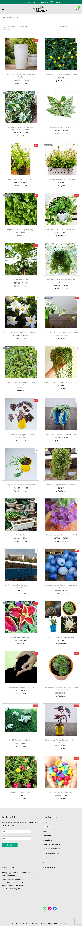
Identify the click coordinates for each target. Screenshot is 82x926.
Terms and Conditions (51, 853)
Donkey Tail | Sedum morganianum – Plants (61, 435)
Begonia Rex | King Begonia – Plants (21, 435)
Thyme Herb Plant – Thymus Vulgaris (61, 179)
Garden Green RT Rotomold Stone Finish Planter (21, 76)
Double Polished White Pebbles (20, 740)
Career (45, 831)
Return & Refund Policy (51, 849)
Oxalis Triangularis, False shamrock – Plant (61, 535)
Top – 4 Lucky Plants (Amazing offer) (61, 637)
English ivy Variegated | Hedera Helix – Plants (61, 332)
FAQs (44, 862)
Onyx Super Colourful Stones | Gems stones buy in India (61, 586)
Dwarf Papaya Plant (20, 280)
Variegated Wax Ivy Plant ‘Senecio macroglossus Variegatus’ (20, 128)
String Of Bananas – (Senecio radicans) (21, 485)
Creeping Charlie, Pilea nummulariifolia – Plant (61, 281)
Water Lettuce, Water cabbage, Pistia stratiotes (21, 383)
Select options (20, 83)
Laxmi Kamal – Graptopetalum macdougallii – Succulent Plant (61, 689)
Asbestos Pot (21, 535)
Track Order (47, 827)
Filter (7, 27)
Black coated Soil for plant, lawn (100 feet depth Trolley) (20, 586)
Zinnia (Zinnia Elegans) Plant (20, 792)
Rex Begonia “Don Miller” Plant (61, 127)
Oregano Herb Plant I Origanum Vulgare (20, 230)
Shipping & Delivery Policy (52, 844)
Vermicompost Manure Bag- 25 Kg (21, 688)
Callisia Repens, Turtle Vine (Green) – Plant (61, 230)
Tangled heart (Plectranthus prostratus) (61, 485)
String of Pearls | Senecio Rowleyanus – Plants (61, 382)
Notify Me (20, 135)
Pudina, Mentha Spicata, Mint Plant (21, 179)
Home (45, 822)
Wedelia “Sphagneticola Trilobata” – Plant (61, 75)
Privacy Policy (48, 840)
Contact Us (47, 836)
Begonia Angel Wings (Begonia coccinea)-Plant (61, 741)
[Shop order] (68, 27)
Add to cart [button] (61, 81)
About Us (46, 858)
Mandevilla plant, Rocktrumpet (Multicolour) (20, 332)
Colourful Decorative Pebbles (61, 792)
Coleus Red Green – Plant (20, 637)
